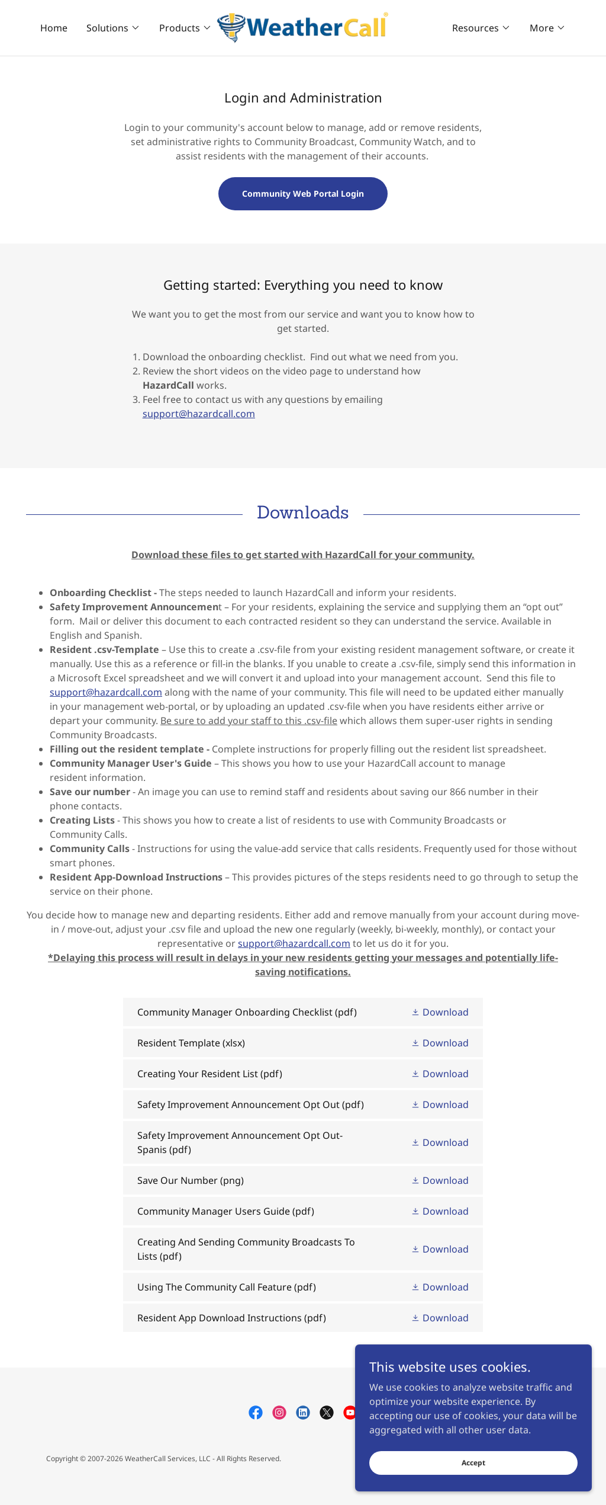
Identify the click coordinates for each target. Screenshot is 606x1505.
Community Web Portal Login (303, 193)
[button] (113, 28)
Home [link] (53, 27)
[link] (303, 26)
